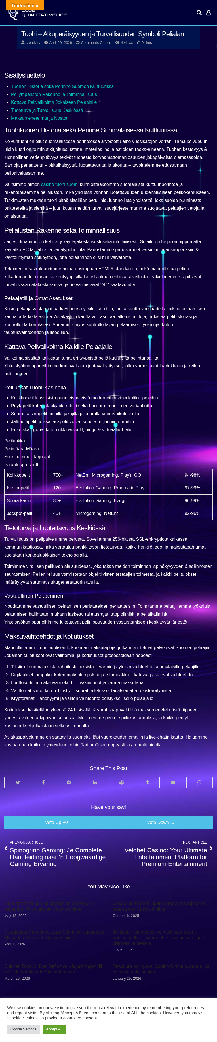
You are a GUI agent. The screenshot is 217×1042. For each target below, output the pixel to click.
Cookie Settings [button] (23, 1029)
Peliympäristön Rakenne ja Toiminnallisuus (54, 94)
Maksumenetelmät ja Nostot (39, 118)
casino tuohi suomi (60, 184)
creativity (33, 42)
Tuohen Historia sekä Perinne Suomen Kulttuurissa (62, 86)
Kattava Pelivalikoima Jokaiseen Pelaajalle (54, 102)
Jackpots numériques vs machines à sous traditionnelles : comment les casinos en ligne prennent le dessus (158, 938)
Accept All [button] (54, 1029)
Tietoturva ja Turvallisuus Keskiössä (47, 110)
